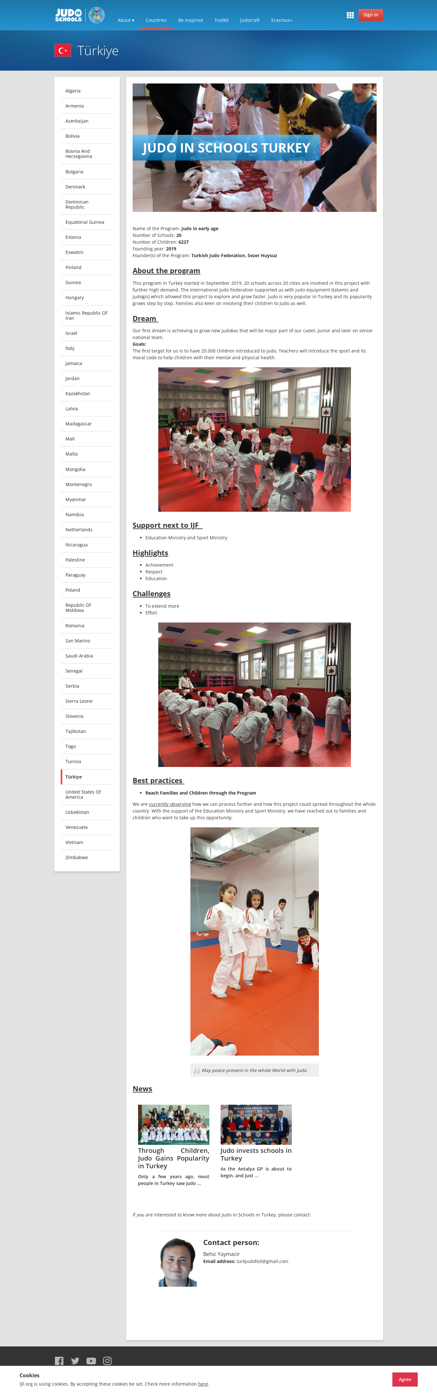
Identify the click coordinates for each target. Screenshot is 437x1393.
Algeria (73, 91)
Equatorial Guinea (85, 222)
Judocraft (250, 20)
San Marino (78, 641)
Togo (71, 746)
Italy (70, 348)
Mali (70, 439)
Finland (74, 267)
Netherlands (79, 530)
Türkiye (74, 777)
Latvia (72, 408)
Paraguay (75, 575)
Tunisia (73, 761)
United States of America (83, 794)
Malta (72, 454)
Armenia (75, 106)
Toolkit (221, 20)
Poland (73, 590)
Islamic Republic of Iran (86, 315)
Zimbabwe (77, 857)
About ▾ (126, 20)
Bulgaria (74, 172)
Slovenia (74, 716)
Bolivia (73, 136)
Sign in (370, 15)
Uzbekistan (77, 812)
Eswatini (74, 252)
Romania (75, 625)
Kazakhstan (78, 393)
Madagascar (79, 424)
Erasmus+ (282, 20)
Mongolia (75, 469)
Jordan (73, 378)
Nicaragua (77, 545)
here (203, 1384)
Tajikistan (76, 731)
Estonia (73, 237)
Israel (71, 333)
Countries (156, 20)
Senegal (74, 671)
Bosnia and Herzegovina (79, 153)
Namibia (75, 514)
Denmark (75, 187)
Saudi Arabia (79, 656)
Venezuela (77, 827)
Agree (393, 1379)
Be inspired (190, 20)
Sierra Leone (79, 701)
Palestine (75, 560)
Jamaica (74, 363)
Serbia (72, 686)
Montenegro (79, 484)
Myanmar (76, 499)
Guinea (73, 282)
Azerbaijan (77, 121)
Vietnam (74, 842)
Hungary (75, 297)
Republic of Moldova (78, 607)
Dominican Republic (77, 204)
